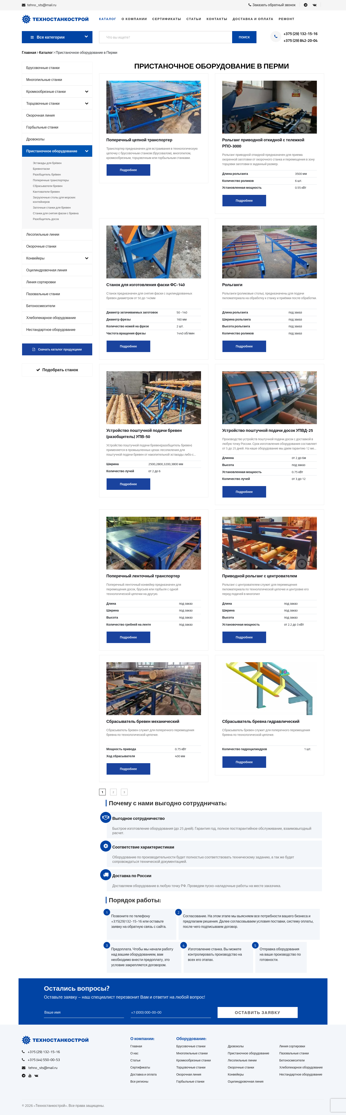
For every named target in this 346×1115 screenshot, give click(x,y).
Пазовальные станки (43, 294)
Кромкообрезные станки (57, 91)
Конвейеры (57, 258)
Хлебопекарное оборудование (51, 317)
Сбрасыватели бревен (47, 185)
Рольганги (232, 284)
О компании (134, 19)
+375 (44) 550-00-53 (44, 1059)
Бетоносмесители (40, 305)
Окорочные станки (41, 246)
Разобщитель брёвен (47, 174)
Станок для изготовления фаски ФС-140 (145, 284)
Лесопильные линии (42, 234)
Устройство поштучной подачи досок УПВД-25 (267, 430)
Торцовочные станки (57, 103)
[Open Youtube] (31, 1075)
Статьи (193, 19)
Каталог (108, 19)
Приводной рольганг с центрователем (259, 576)
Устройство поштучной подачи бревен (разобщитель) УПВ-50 (144, 433)
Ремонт (287, 19)
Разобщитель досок (46, 219)
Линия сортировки (41, 282)
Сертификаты (166, 19)
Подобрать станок (57, 369)
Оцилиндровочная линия (46, 270)
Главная (136, 1046)
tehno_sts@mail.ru (41, 4)
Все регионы (139, 1081)
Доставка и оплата (253, 19)
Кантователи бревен (46, 191)
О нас (134, 1053)
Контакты (217, 19)
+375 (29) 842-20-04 (301, 41)
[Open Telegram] (305, 4)
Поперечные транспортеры (51, 180)
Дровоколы (35, 139)
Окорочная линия (40, 115)
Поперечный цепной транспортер (139, 140)
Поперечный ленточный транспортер (143, 576)
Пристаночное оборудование (57, 151)
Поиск (244, 37)
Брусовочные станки (43, 67)
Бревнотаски (41, 168)
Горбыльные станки (42, 127)
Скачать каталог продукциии (57, 349)
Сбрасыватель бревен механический (142, 721)
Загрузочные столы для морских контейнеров (54, 199)
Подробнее (128, 170)
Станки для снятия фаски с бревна (56, 213)
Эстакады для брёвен (47, 163)
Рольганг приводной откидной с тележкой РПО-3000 (263, 143)
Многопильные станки (44, 79)
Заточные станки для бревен (52, 207)
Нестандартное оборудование (50, 329)
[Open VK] (314, 4)
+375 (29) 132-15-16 (301, 34)
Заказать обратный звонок (271, 4)
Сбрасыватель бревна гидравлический (260, 721)
